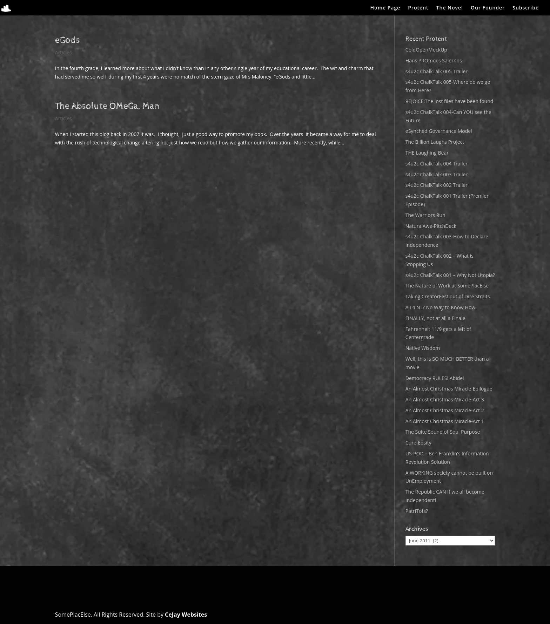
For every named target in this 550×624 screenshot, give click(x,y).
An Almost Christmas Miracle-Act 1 (444, 421)
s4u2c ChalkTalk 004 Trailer (436, 163)
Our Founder (488, 8)
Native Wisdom (422, 348)
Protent (418, 8)
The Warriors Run (425, 215)
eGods (67, 40)
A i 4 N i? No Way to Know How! (441, 307)
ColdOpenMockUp (426, 49)
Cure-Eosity (418, 442)
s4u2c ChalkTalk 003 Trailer (436, 174)
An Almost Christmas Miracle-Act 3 (444, 399)
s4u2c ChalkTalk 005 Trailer (436, 71)
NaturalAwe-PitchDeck (430, 226)
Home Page (385, 8)
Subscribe (525, 8)
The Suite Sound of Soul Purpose (442, 431)
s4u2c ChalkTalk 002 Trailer (436, 185)
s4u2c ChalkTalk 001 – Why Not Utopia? (450, 275)
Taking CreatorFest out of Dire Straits (447, 296)
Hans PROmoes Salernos (433, 60)
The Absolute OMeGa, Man (107, 106)
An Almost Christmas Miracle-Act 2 (444, 410)
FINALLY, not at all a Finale (435, 318)
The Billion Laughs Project (434, 141)
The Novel (449, 8)
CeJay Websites (186, 614)
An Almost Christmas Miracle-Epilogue (448, 388)
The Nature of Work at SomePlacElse (447, 285)
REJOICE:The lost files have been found (449, 101)
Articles (63, 52)
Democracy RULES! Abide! (434, 378)
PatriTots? (416, 511)
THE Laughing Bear (427, 152)
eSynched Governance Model (438, 131)
